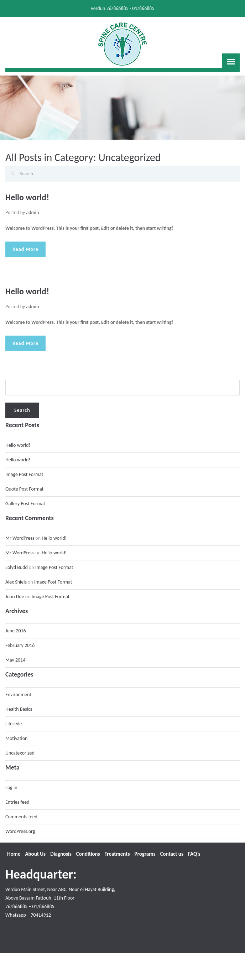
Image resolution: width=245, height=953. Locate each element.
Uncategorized (20, 753)
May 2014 (15, 660)
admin (32, 212)
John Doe (14, 597)
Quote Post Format (24, 489)
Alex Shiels (16, 582)
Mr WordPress (19, 538)
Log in (11, 787)
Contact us (171, 854)
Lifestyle (13, 724)
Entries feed (17, 802)
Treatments (117, 854)
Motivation (16, 738)
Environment (18, 695)
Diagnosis (60, 854)
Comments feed (21, 817)
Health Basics (18, 709)
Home (13, 854)
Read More (25, 249)
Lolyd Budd (16, 567)
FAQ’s (194, 854)
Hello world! (27, 197)
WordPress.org (20, 831)
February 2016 (20, 645)
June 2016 (15, 631)
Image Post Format (24, 474)
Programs (145, 854)
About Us (35, 854)
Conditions (88, 854)
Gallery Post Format (25, 504)
